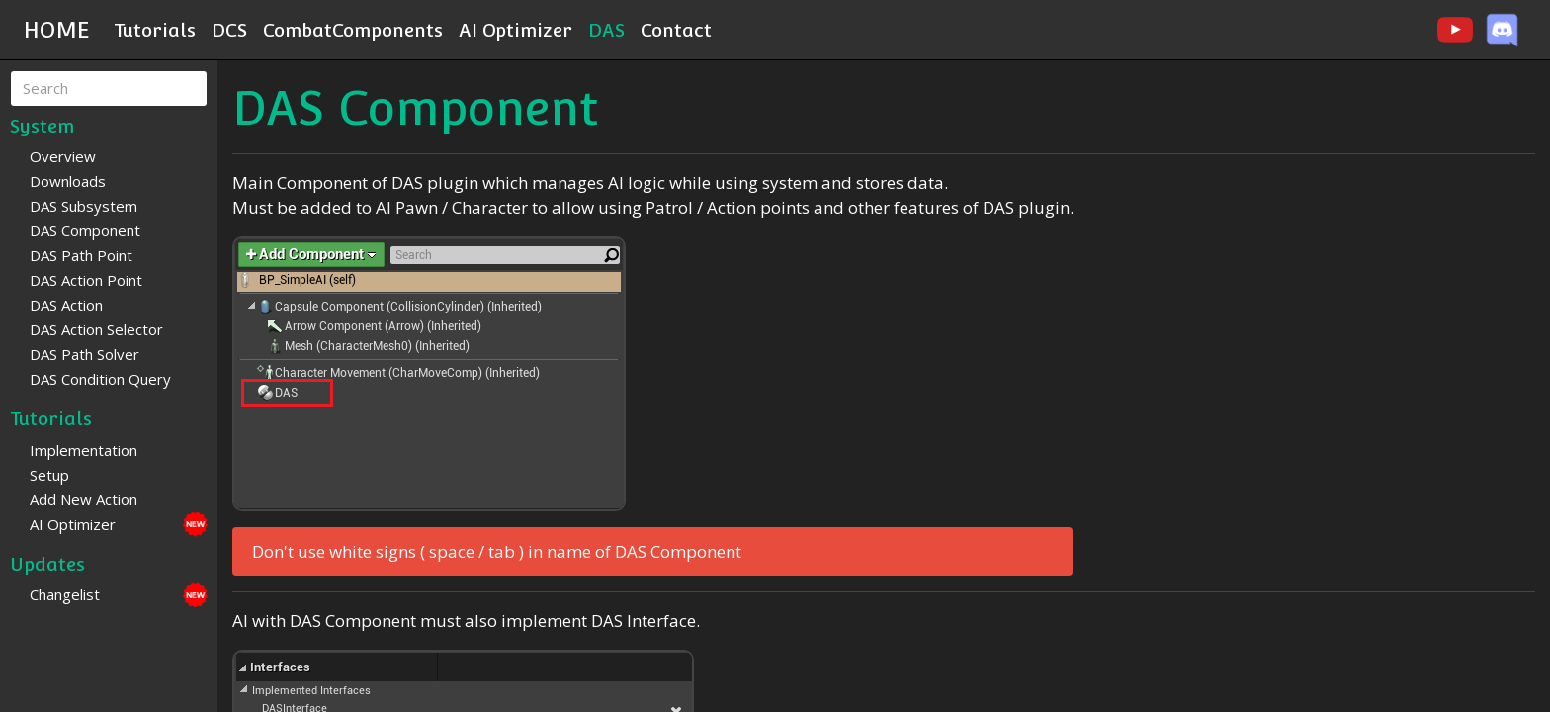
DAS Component (85, 230)
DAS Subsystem (83, 206)
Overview (63, 156)
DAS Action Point (86, 280)
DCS (229, 30)
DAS (606, 30)
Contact (676, 30)
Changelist (65, 594)
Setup (49, 475)
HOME (57, 30)
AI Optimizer (515, 30)
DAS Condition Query (100, 379)
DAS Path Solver (84, 354)
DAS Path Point (81, 255)
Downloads (68, 181)
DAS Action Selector (96, 329)
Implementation (83, 450)
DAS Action (66, 304)
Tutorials (155, 30)
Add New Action (83, 499)
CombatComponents (353, 30)
